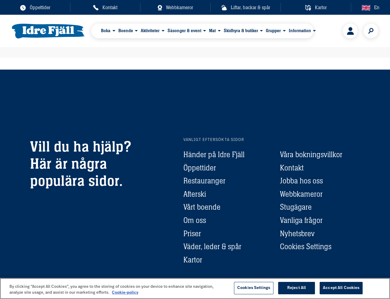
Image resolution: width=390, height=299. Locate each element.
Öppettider (199, 167)
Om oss (194, 220)
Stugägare (296, 207)
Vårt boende (201, 207)
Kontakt (292, 167)
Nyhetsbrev (297, 233)
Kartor (192, 259)
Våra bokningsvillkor (311, 154)
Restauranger (204, 180)
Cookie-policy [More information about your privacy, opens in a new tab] (125, 293)
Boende (125, 30)
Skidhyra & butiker (241, 30)
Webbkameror (301, 194)
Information (300, 30)
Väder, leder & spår (212, 246)
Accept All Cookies (341, 288)
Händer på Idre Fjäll (214, 154)
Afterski (194, 194)
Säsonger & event (184, 30)
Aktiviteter (150, 30)
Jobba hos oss (301, 180)
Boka (105, 30)
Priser (192, 233)
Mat (212, 30)
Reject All (296, 288)
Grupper (273, 30)
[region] (195, 288)
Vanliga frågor (301, 220)
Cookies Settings (305, 246)
